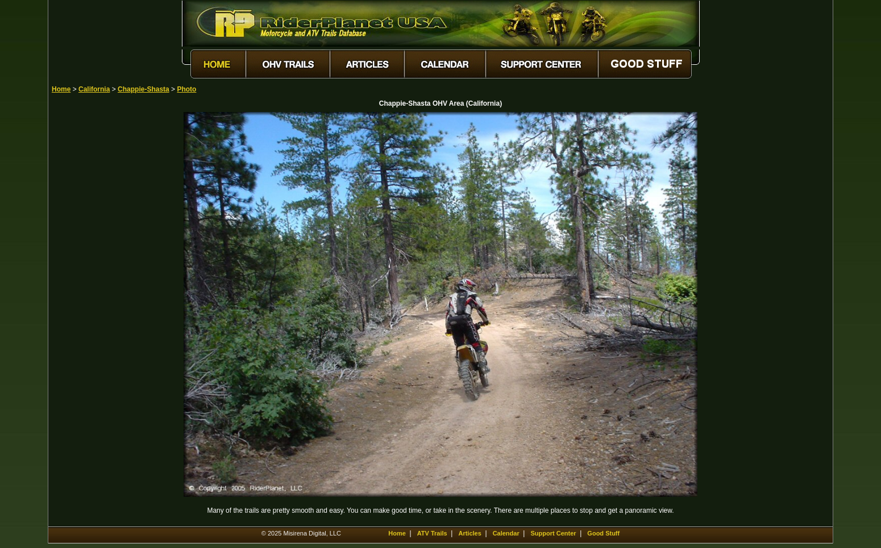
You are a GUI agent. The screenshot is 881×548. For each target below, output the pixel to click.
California (94, 89)
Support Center (553, 533)
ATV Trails (432, 533)
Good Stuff (603, 533)
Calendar (506, 533)
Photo (186, 89)
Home (61, 89)
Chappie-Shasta (143, 89)
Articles (469, 533)
